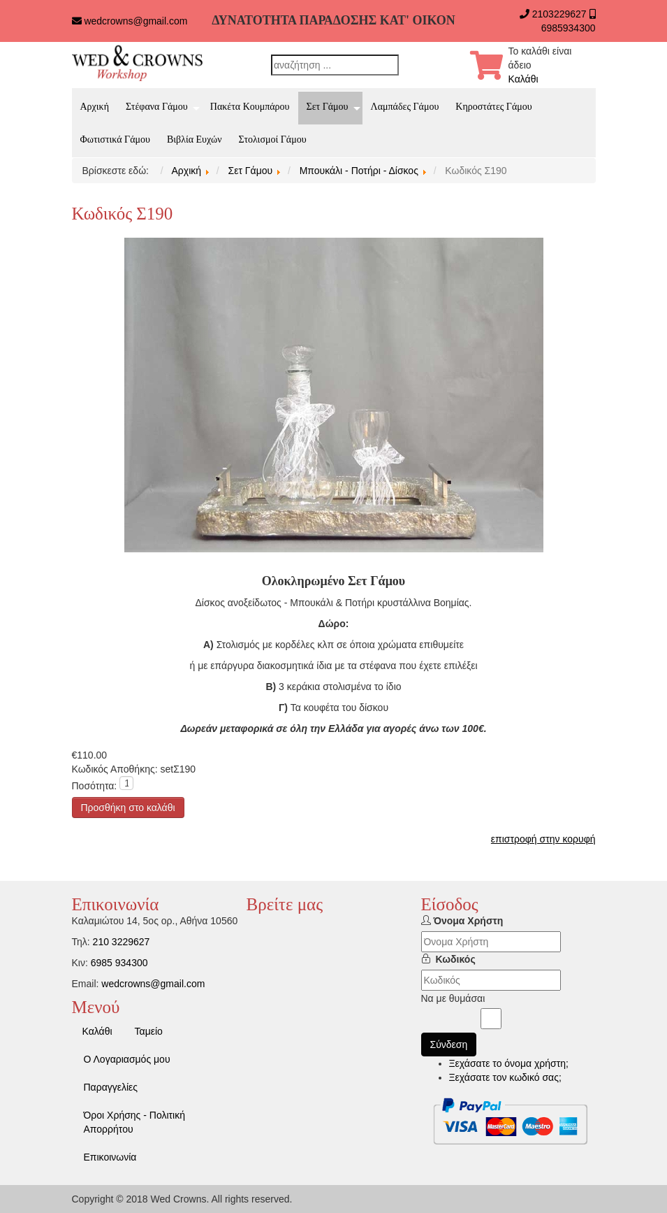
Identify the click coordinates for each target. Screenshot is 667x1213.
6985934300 (568, 28)
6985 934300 (119, 962)
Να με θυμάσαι (453, 998)
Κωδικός (456, 959)
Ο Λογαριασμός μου (127, 1059)
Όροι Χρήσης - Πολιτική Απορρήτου (134, 1122)
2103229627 (559, 14)
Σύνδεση (449, 1044)
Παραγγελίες (111, 1087)
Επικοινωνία (110, 1157)
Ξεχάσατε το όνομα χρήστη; (509, 1063)
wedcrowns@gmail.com (135, 21)
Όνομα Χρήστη (468, 920)
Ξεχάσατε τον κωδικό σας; (505, 1077)
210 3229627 (121, 941)
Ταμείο (149, 1031)
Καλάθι (523, 79)
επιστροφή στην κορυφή (543, 839)
